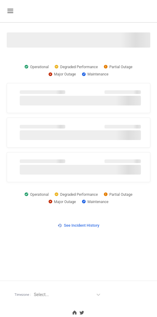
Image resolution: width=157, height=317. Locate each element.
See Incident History (78, 225)
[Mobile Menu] (10, 10)
